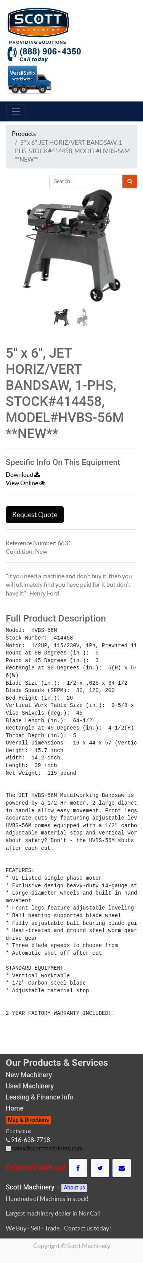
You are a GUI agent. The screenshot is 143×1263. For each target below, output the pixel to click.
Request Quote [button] (34, 515)
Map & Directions (28, 1120)
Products (24, 133)
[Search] (129, 181)
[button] (16, 264)
